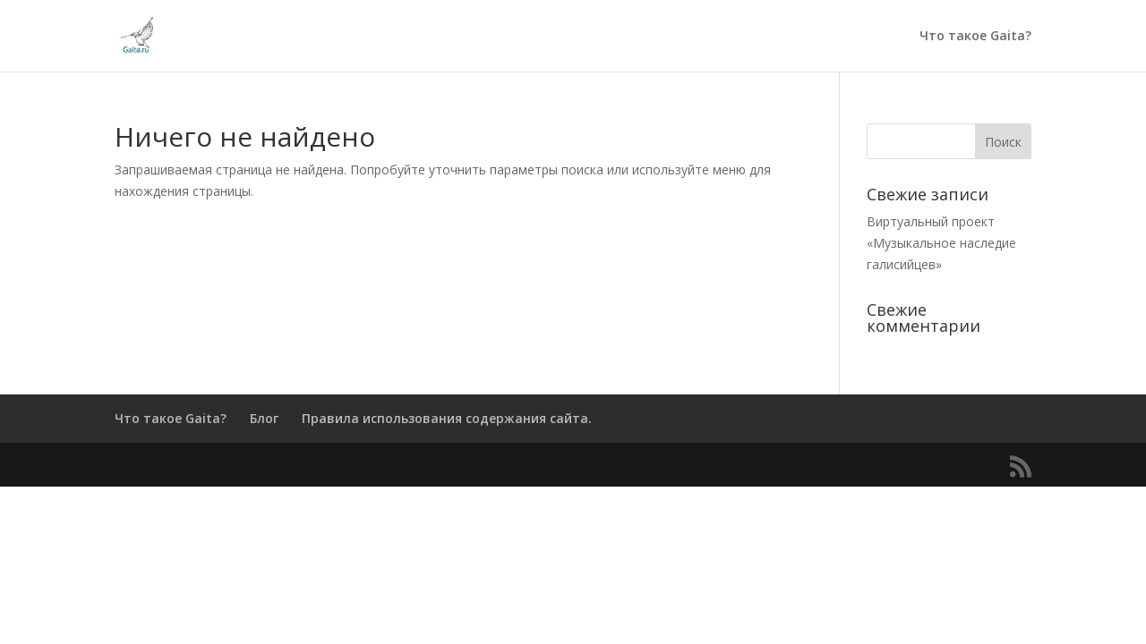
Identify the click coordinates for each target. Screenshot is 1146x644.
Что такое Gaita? (975, 37)
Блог (264, 418)
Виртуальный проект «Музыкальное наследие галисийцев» (941, 243)
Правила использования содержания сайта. (447, 418)
